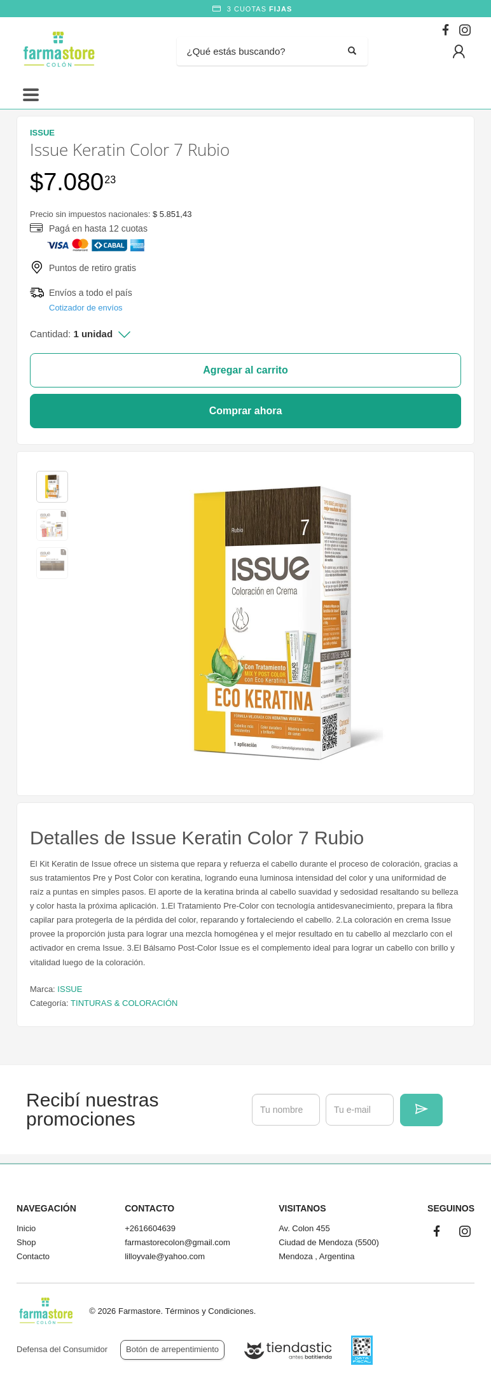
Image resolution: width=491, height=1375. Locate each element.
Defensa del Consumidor (62, 1349)
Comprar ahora (245, 410)
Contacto (33, 1256)
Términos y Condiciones (209, 1311)
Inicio (26, 1228)
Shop (26, 1242)
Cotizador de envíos (86, 307)
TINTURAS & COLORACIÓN (124, 1003)
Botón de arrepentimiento (172, 1349)
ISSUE (69, 989)
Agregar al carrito (245, 370)
